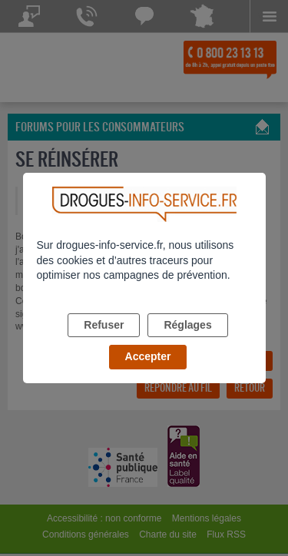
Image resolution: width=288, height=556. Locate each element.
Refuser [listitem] (104, 325)
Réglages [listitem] (187, 325)
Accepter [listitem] (148, 356)
